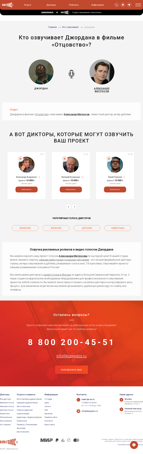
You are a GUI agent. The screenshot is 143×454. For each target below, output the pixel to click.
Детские (87, 228)
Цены (47, 403)
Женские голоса (7, 406)
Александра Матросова (73, 256)
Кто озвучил (5, 425)
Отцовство (41, 114)
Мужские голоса (7, 403)
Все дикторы (5, 399)
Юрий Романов (115, 177)
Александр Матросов (76, 114)
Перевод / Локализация (27, 425)
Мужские (25, 228)
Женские (56, 228)
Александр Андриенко (26, 177)
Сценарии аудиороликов (27, 403)
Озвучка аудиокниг (25, 410)
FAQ (46, 410)
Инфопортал (97, 5)
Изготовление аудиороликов (29, 399)
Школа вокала (23, 432)
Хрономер (21, 428)
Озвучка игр (22, 421)
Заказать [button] (26, 189)
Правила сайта (51, 417)
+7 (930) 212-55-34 (89, 403)
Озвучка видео (23, 414)
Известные (117, 228)
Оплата (48, 406)
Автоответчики (23, 406)
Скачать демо (26, 184)
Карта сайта (50, 425)
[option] (26, 175)
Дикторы (51, 5)
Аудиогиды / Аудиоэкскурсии (29, 417)
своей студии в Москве (57, 274)
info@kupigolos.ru (71, 356)
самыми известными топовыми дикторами (64, 259)
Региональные (6, 417)
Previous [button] (68, 206)
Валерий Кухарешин (71, 177)
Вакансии (48, 414)
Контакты (49, 421)
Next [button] (74, 206)
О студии (48, 399)
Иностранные (6, 421)
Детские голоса (6, 410)
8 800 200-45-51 (71, 342)
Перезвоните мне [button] (71, 370)
